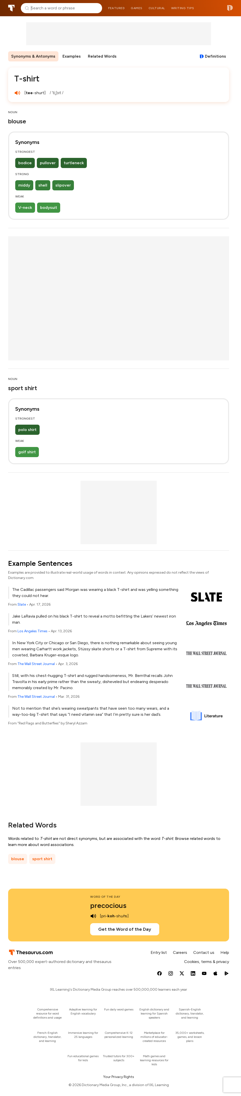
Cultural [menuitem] (157, 8)
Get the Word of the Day (124, 929)
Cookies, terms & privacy (206, 961)
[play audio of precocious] (93, 916)
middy (24, 185)
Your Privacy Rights (118, 1077)
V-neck (25, 207)
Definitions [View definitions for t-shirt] (215, 56)
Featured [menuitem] (116, 8)
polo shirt (27, 429)
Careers (180, 952)
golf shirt (27, 452)
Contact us (203, 952)
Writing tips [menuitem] (182, 8)
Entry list (159, 952)
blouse (17, 858)
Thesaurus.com (11, 8)
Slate (22, 604)
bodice (25, 162)
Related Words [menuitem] (102, 56)
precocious (108, 905)
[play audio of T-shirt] (17, 93)
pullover (48, 162)
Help (224, 952)
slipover (63, 185)
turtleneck (74, 162)
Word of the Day (105, 897)
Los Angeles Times (32, 631)
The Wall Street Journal (36, 664)
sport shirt (42, 858)
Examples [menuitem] (71, 56)
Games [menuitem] (136, 8)
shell (42, 185)
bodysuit (48, 207)
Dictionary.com (230, 8)
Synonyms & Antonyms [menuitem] (33, 56)
